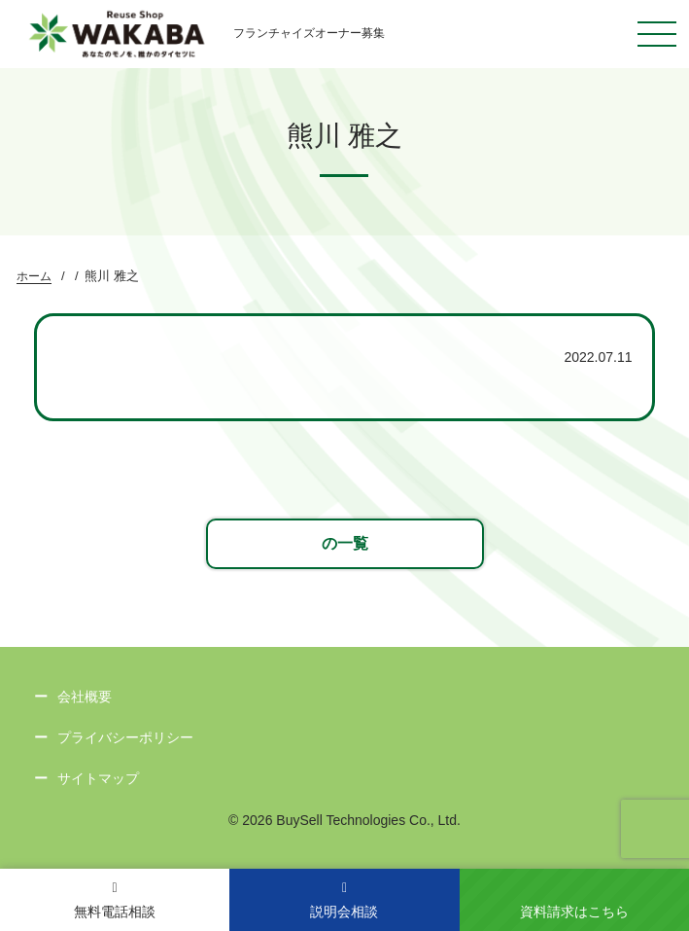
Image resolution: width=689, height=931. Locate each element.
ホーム (34, 276)
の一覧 (345, 543)
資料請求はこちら (574, 911)
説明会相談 (344, 900)
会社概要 (84, 696)
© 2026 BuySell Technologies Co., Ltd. (344, 820)
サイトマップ (98, 778)
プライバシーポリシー (125, 737)
